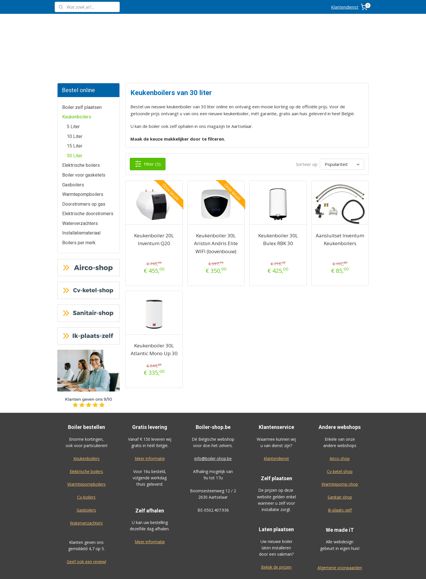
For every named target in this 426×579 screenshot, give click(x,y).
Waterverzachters (80, 180)
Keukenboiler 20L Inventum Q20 (154, 196)
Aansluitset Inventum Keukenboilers (340, 196)
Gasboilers (73, 141)
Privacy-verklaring (340, 537)
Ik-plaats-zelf (340, 467)
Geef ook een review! (86, 518)
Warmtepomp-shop (340, 441)
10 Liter (74, 93)
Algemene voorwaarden (339, 524)
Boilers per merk (79, 199)
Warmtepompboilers (82, 151)
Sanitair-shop (340, 454)
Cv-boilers (86, 454)
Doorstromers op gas (83, 161)
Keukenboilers (76, 73)
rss (242, 568)
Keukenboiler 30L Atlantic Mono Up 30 (153, 306)
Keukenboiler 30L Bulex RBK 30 (278, 196)
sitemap (230, 568)
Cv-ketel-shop (340, 428)
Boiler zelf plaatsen (82, 64)
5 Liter (73, 83)
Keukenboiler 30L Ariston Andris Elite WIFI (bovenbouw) (216, 200)
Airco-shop (340, 415)
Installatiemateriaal (81, 189)
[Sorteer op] (342, 121)
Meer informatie (150, 415)
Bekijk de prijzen (276, 524)
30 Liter (74, 112)
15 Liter (74, 102)
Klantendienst (344, 7)
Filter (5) (148, 120)
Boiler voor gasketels (83, 132)
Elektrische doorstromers (87, 170)
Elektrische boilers (81, 122)
